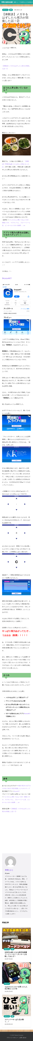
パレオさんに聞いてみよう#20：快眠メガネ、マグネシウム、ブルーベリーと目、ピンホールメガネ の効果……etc (16, 222)
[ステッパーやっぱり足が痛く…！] (16, 1011)
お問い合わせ (22, 1037)
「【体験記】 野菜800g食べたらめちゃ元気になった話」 (15, 164)
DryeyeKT (7, 278)
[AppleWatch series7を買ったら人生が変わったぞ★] (16, 978)
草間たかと (9, 870)
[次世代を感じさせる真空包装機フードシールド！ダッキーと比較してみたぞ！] (16, 945)
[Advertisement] (16, 831)
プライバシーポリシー (12, 1037)
